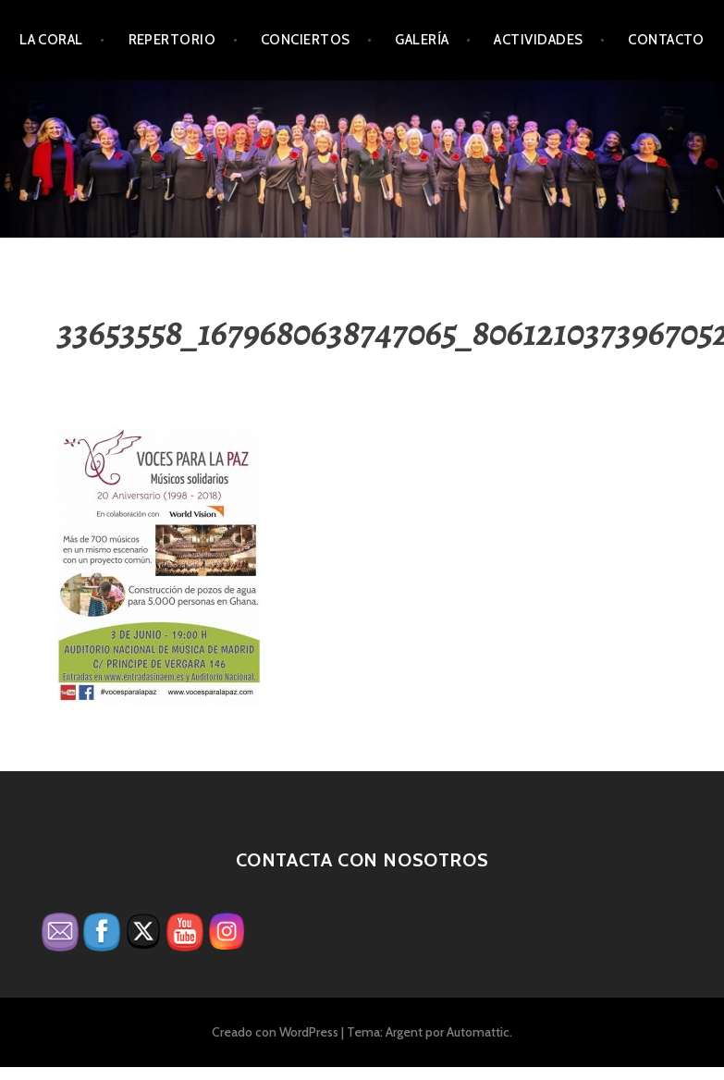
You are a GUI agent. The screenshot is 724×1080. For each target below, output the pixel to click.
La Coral (51, 39)
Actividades (538, 39)
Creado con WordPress (275, 1032)
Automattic (478, 1032)
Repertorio (172, 39)
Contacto (666, 39)
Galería (421, 39)
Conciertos (305, 39)
